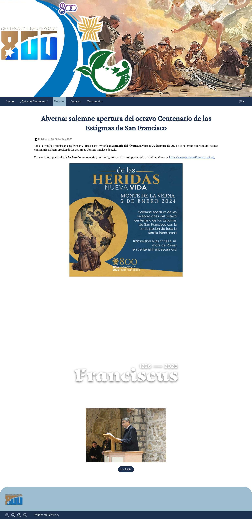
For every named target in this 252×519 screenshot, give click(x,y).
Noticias (59, 101)
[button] (247, 48)
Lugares (76, 101)
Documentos (95, 101)
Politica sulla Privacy (46, 515)
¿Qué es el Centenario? (34, 101)
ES (241, 101)
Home (10, 101)
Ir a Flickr (126, 469)
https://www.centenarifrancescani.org (192, 157)
